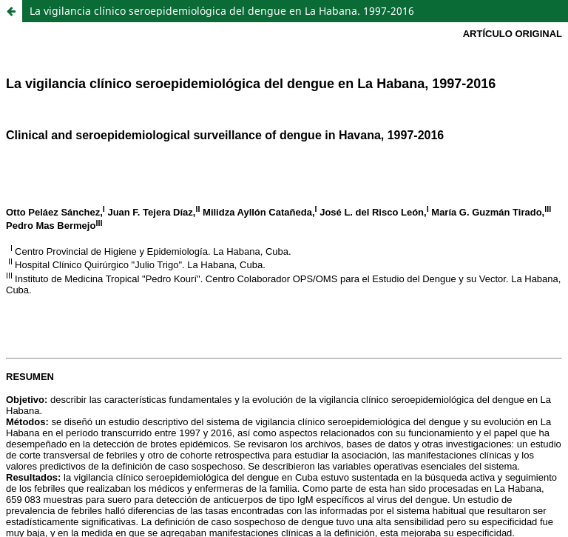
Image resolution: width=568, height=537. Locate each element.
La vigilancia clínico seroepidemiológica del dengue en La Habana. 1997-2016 (222, 11)
